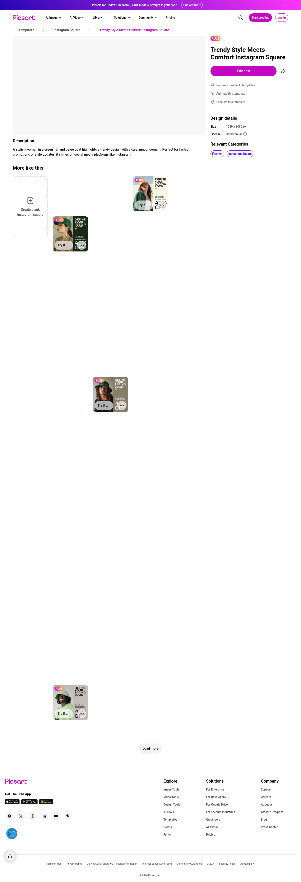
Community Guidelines (189, 863)
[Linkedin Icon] (44, 816)
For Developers (216, 797)
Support (266, 789)
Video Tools (171, 797)
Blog (264, 819)
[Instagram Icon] (32, 816)
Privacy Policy (74, 863)
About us (267, 804)
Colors (167, 827)
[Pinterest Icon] (68, 816)
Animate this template (230, 93)
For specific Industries (220, 812)
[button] (53, 17)
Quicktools (213, 819)
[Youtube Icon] (56, 816)
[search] (241, 18)
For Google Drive (217, 804)
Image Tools (171, 789)
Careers (266, 797)
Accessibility (247, 863)
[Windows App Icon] (46, 803)
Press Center (269, 827)
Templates (170, 819)
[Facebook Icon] (9, 816)
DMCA (210, 863)
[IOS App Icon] (12, 803)
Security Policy (227, 863)
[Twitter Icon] (21, 816)
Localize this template (230, 102)
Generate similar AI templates (235, 85)
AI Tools (168, 812)
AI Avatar (212, 827)
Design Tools (171, 804)
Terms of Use (54, 863)
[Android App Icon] (29, 803)
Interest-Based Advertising (157, 863)
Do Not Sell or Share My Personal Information (112, 863)
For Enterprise (215, 789)
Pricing (210, 834)
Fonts (167, 834)
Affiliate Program (272, 812)
